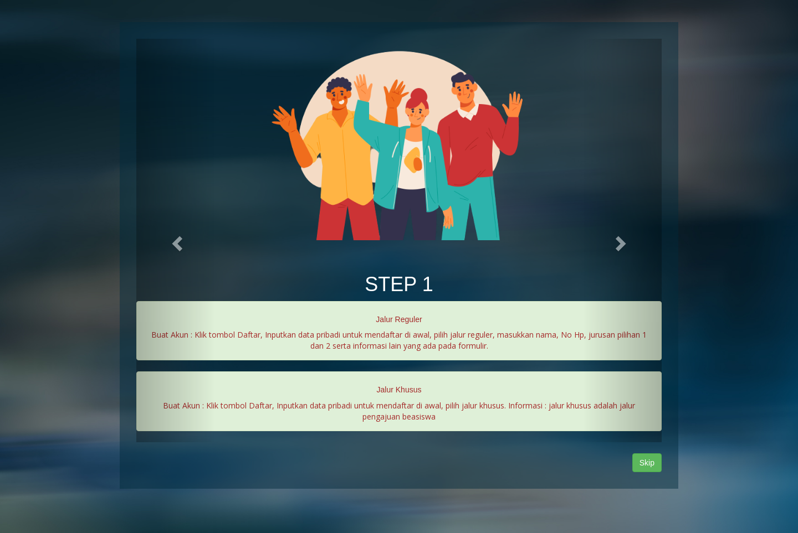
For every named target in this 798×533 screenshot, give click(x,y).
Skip (647, 462)
